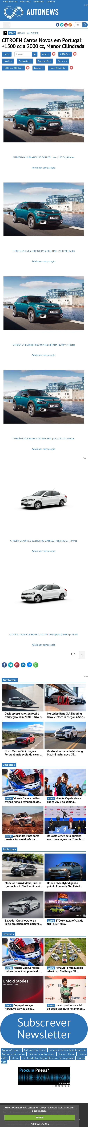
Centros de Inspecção (61, 1058)
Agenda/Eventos (11, 1050)
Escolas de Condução (34, 1058)
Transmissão (44, 61)
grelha (12, 32)
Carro (45, 54)
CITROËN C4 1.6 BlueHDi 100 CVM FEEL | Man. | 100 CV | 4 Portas (43, 157)
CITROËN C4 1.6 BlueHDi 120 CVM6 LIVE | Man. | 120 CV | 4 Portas (44, 344)
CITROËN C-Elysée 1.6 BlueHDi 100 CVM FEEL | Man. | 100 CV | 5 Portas (43, 540)
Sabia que (10, 849)
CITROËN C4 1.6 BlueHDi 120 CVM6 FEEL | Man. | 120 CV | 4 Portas (44, 251)
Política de (40, 1124)
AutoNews (10, 680)
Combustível (25, 61)
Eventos (8, 934)
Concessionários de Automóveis (67, 1050)
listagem (21, 32)
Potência (62, 61)
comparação (32, 32)
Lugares (38, 68)
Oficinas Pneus (66, 1054)
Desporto (9, 764)
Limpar (7, 54)
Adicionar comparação (43, 167)
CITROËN (65, 54)
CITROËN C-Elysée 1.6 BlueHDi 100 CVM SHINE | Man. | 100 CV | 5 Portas (43, 634)
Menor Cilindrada (58, 68)
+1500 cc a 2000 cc (13, 68)
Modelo (8, 61)
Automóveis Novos (35, 1050)
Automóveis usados (13, 1054)
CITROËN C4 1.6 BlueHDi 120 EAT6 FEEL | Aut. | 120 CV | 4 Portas (43, 438)
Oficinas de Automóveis (41, 1054)
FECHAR (40, 1117)
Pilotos (15, 1058)
